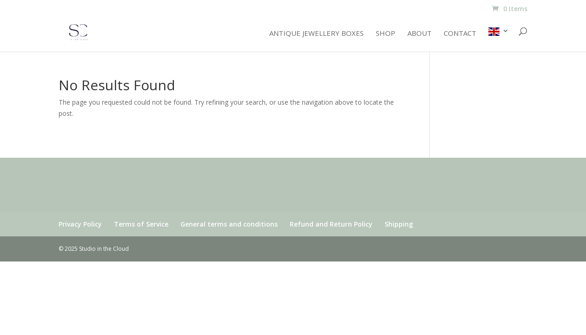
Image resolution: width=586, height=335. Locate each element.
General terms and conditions (229, 224)
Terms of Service (141, 224)
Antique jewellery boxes (316, 34)
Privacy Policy (80, 224)
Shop (385, 34)
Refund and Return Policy (331, 224)
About (419, 34)
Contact (460, 34)
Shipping (399, 224)
